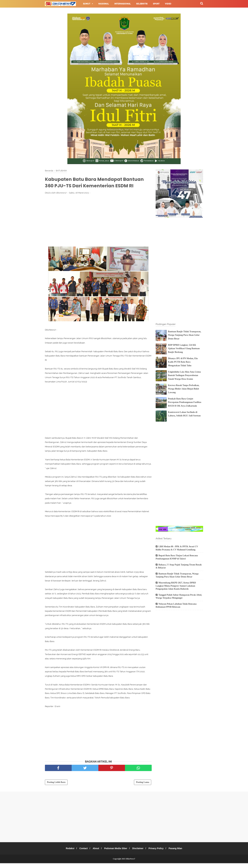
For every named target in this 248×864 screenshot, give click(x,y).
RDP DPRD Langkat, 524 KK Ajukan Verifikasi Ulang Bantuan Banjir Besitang (184, 348)
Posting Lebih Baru (56, 783)
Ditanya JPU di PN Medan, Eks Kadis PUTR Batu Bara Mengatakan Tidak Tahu (183, 362)
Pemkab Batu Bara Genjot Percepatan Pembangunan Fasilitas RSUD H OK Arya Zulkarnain (184, 402)
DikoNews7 (130, 859)
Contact (82, 849)
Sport (156, 4)
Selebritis (142, 4)
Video (168, 4)
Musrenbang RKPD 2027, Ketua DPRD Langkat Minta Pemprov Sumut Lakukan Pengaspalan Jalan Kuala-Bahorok (176, 586)
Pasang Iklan (178, 849)
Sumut (86, 4)
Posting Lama (142, 783)
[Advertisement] (98, 221)
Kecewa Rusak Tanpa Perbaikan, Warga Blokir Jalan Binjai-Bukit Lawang (183, 389)
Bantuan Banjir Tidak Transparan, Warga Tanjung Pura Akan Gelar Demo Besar (184, 335)
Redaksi (67, 849)
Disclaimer (138, 849)
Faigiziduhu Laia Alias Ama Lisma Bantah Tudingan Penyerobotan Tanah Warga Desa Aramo (184, 375)
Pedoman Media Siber (115, 849)
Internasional (122, 4)
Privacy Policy (157, 849)
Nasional (103, 4)
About (95, 849)
